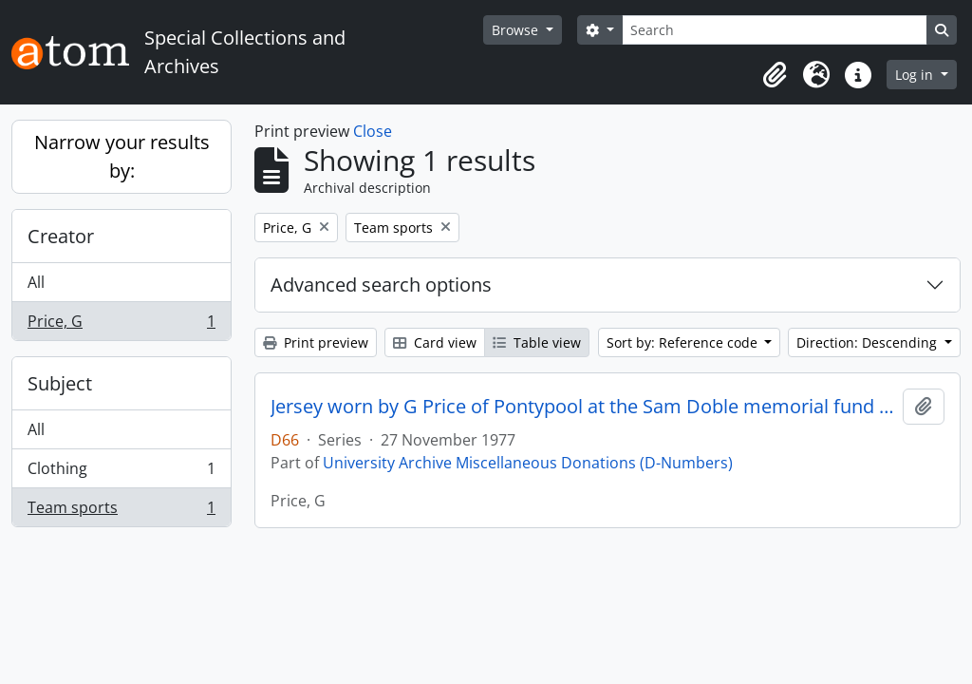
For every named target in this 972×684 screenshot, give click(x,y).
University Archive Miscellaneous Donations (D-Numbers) (528, 462)
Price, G (121, 325)
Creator (61, 236)
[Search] (774, 30)
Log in (916, 75)
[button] (774, 75)
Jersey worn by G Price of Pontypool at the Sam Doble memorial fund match (583, 406)
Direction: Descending (868, 342)
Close (372, 131)
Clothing (121, 472)
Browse (517, 30)
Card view (435, 342)
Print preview (315, 342)
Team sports (121, 511)
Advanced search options (381, 284)
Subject (60, 383)
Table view (537, 342)
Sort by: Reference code (684, 342)
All (36, 282)
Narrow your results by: (122, 156)
